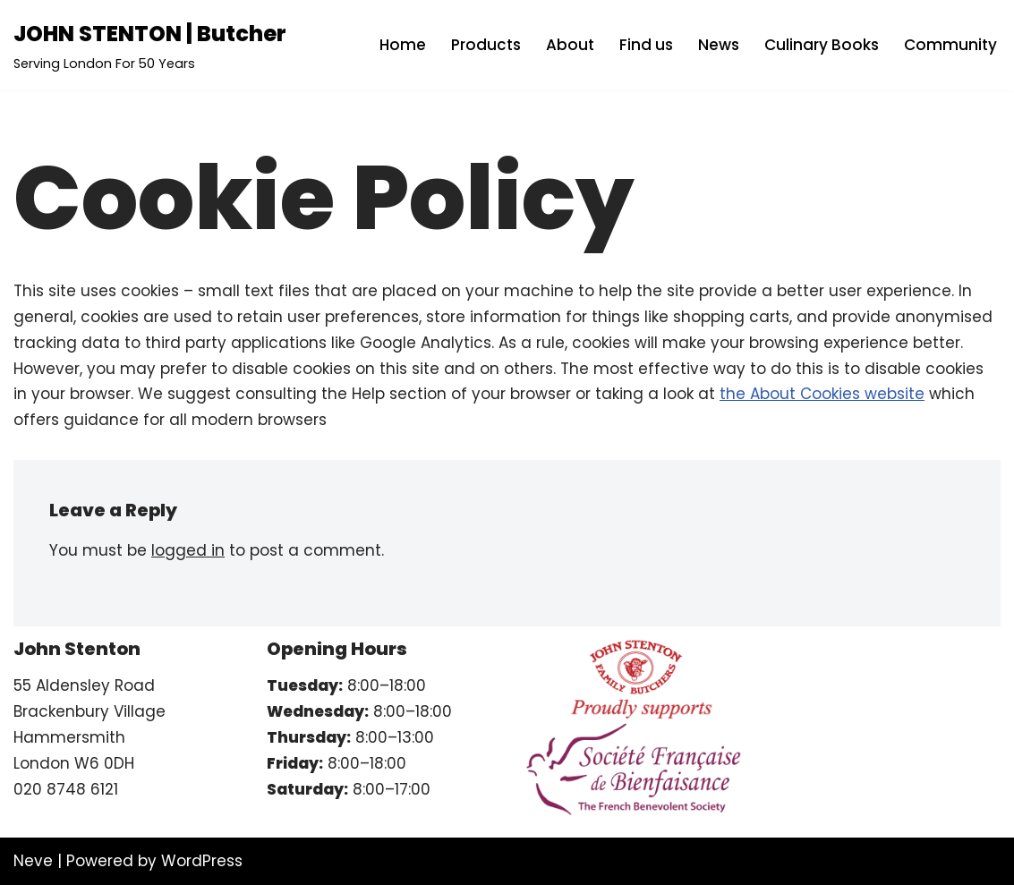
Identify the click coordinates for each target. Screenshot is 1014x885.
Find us (646, 44)
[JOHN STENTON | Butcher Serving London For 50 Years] (149, 45)
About (570, 44)
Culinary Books (821, 44)
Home (402, 44)
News (718, 44)
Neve (33, 861)
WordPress (202, 861)
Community (950, 44)
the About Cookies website (822, 393)
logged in (188, 550)
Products (486, 44)
